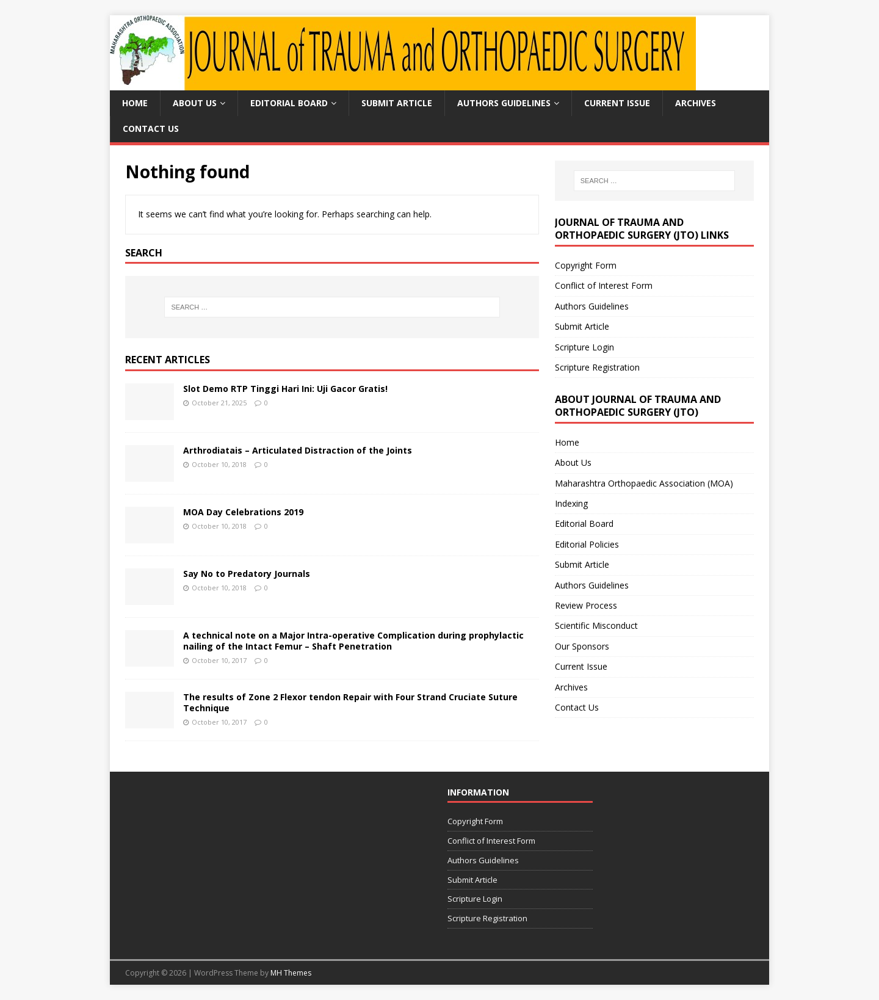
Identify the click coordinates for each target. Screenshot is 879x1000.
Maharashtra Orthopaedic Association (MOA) (644, 483)
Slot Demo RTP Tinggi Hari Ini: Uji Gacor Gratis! (285, 388)
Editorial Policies (587, 544)
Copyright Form (586, 265)
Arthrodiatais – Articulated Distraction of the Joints (297, 450)
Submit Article (396, 103)
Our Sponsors (582, 646)
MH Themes (290, 973)
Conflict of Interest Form (604, 285)
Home (135, 103)
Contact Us (151, 128)
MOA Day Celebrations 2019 (243, 512)
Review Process (586, 605)
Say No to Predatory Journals (246, 573)
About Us (195, 103)
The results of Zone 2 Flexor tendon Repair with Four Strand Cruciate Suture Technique (350, 702)
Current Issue (617, 103)
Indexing (571, 503)
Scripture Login (584, 347)
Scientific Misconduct (596, 625)
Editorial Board (289, 103)
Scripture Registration (597, 367)
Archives (695, 103)
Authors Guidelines (504, 103)
